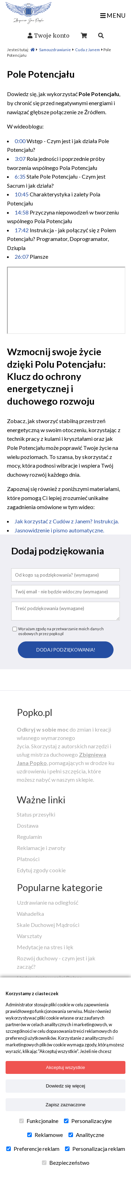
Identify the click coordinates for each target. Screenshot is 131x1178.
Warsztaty (29, 936)
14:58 (22, 212)
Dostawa (27, 825)
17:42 (22, 230)
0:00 (20, 141)
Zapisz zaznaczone (65, 1104)
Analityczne (86, 1135)
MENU (112, 15)
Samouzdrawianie (55, 49)
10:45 (22, 194)
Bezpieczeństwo (65, 1163)
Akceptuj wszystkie (65, 1067)
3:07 (20, 158)
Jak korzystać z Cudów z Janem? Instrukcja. (67, 521)
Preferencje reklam (32, 1149)
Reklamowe (45, 1135)
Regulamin (29, 836)
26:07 (22, 256)
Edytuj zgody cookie (41, 870)
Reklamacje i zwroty (41, 847)
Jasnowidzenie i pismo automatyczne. (59, 530)
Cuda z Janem (87, 49)
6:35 (20, 176)
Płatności (28, 859)
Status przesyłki (36, 814)
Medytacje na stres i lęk (45, 947)
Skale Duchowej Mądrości (48, 924)
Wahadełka (30, 913)
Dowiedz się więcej (65, 1086)
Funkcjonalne (38, 1121)
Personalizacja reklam (95, 1149)
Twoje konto (52, 35)
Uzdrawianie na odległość (47, 902)
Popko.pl (34, 712)
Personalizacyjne (88, 1121)
